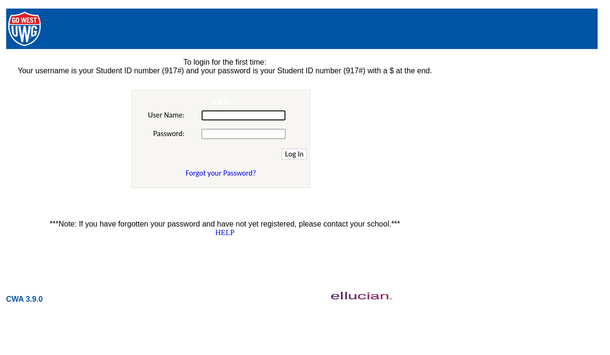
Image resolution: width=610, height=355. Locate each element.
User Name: (166, 114)
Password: (168, 133)
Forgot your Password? (221, 173)
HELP (224, 232)
